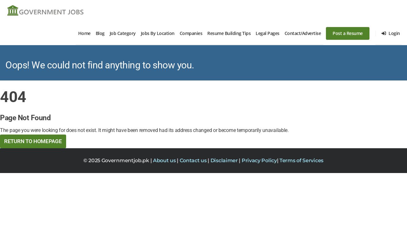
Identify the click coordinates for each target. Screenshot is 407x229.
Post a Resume (348, 33)
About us (165, 160)
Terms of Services (301, 160)
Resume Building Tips (229, 33)
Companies (191, 33)
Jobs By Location (158, 33)
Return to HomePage (33, 141)
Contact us (194, 160)
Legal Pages (267, 33)
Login (391, 33)
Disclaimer (224, 160)
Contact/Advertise (303, 33)
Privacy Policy (259, 160)
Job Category (123, 33)
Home (84, 33)
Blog (100, 33)
